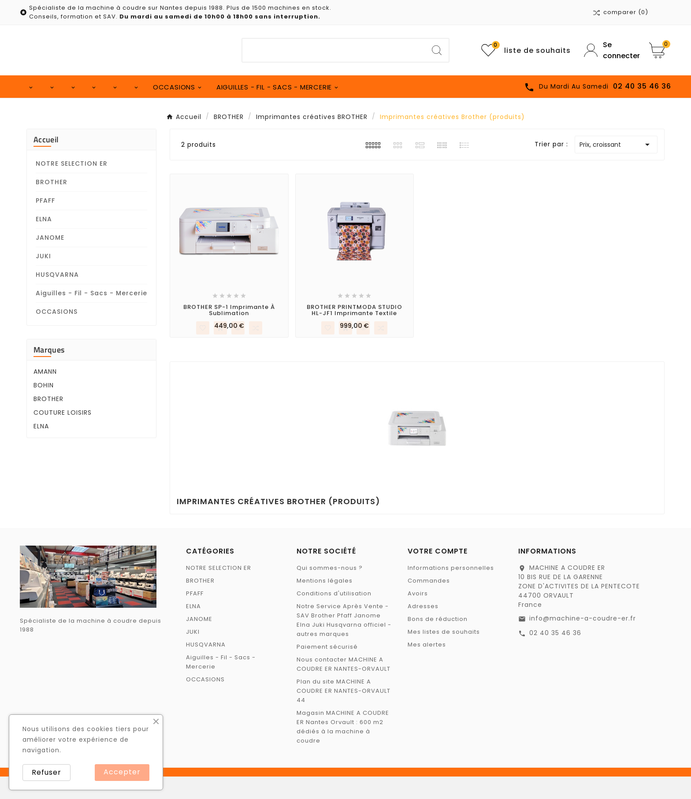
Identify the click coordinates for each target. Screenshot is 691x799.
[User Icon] (610, 50)
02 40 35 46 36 (555, 655)
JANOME (50, 260)
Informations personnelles (451, 590)
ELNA (44, 241)
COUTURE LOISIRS (62, 435)
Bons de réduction (438, 641)
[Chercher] (333, 50)
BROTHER (51, 204)
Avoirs (418, 616)
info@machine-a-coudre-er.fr (582, 640)
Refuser (46, 772)
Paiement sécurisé (327, 669)
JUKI (43, 278)
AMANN (45, 394)
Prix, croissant (616, 167)
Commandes (429, 603)
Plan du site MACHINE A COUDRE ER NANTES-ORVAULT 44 (343, 713)
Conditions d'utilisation (334, 616)
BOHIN (43, 407)
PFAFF (45, 223)
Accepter (122, 772)
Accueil (46, 162)
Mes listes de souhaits (444, 654)
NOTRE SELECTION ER (72, 186)
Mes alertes (427, 667)
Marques (48, 372)
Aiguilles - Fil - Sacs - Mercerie (91, 315)
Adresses (423, 628)
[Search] (437, 50)
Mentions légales (325, 603)
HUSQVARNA (57, 297)
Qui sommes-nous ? (330, 590)
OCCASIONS (57, 334)
